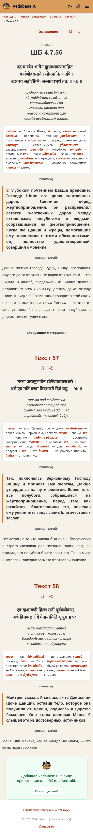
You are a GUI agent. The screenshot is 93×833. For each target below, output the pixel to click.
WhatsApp (62, 810)
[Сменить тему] (70, 6)
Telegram (47, 810)
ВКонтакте (31, 810)
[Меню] (87, 6)
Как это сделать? (46, 791)
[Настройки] (78, 6)
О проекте (46, 826)
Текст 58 (46, 586)
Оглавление (46, 31)
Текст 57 (46, 358)
